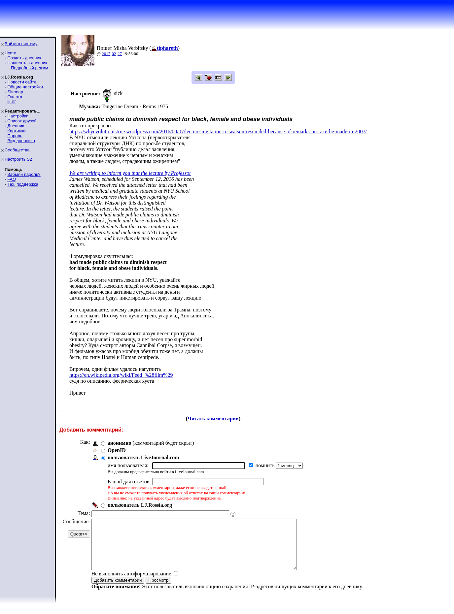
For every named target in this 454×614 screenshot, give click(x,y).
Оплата (14, 96)
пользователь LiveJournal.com (143, 457)
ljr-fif (11, 101)
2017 (106, 53)
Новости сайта (21, 82)
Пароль (14, 135)
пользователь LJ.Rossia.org (140, 505)
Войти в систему (21, 43)
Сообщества (17, 149)
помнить (266, 465)
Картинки (16, 130)
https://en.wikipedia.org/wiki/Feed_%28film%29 (121, 375)
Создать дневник (24, 57)
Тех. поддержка (22, 184)
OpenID (117, 450)
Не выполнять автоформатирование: (132, 583)
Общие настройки (25, 86)
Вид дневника (21, 140)
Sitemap (15, 91)
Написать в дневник (27, 62)
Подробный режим (29, 67)
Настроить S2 (18, 159)
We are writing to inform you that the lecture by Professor (130, 173)
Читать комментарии (213, 418)
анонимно (119, 443)
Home (10, 52)
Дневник (15, 125)
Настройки (17, 115)
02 (114, 53)
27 (120, 53)
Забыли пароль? (23, 174)
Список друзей (21, 120)
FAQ (11, 179)
